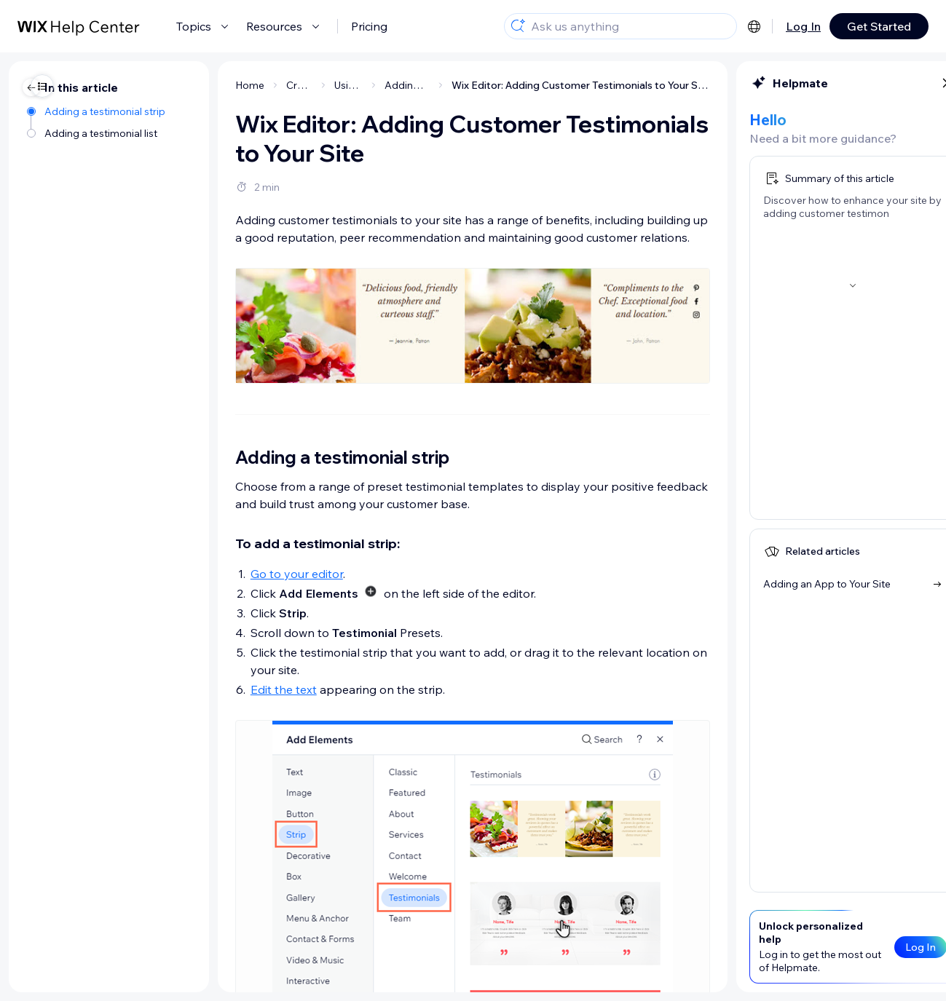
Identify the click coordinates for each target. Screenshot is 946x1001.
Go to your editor (176, 573)
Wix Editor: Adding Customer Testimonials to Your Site (460, 85)
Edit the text (163, 689)
